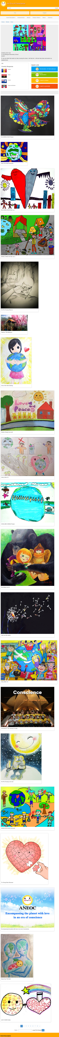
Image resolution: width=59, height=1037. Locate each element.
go (43, 1030)
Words (7, 22)
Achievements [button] (21, 17)
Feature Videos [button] (37, 17)
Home (3, 22)
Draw (12, 22)
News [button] (44, 17)
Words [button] (29, 17)
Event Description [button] (10, 17)
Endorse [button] (50, 17)
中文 (15, 12)
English (44, 12)
